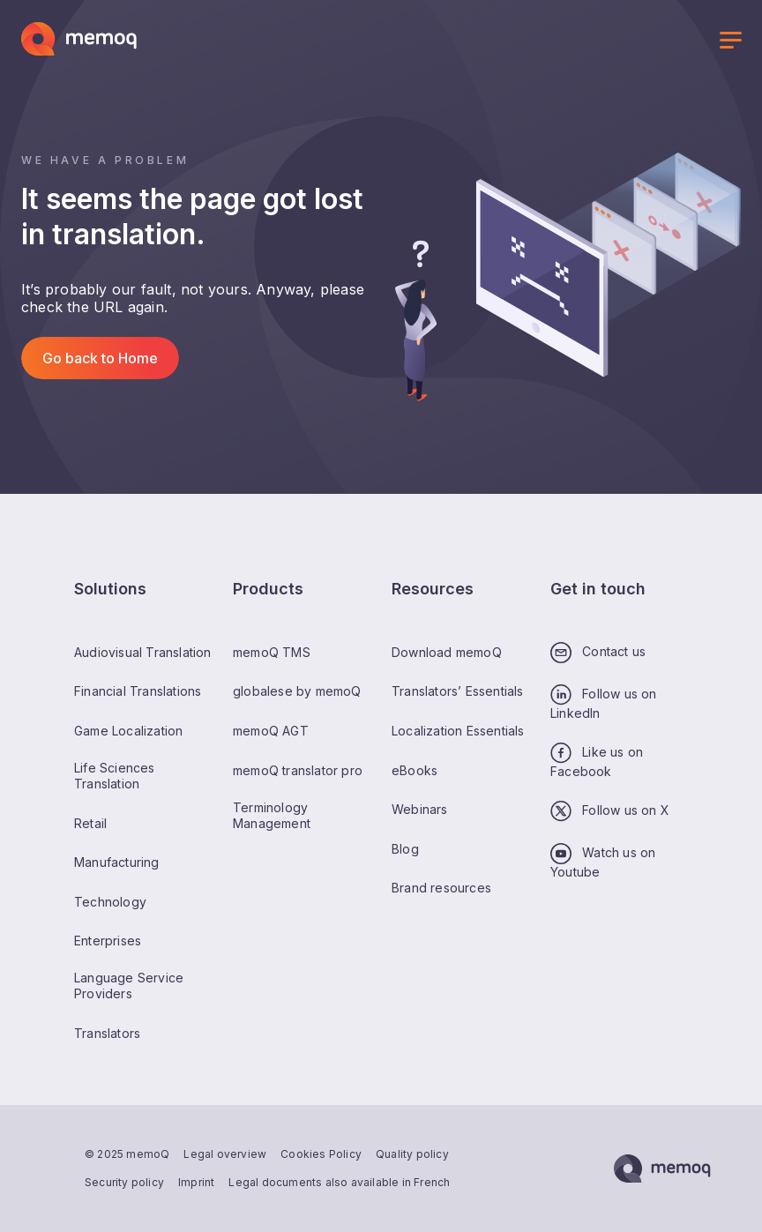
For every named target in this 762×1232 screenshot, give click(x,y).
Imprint (196, 1182)
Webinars (420, 809)
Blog (405, 848)
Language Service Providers (128, 985)
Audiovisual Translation (143, 652)
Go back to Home (100, 358)
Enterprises (107, 940)
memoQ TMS (271, 652)
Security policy (124, 1182)
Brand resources (441, 887)
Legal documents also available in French (339, 1182)
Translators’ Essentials (458, 690)
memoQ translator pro (297, 770)
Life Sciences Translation (114, 775)
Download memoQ (447, 652)
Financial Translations (137, 690)
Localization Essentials (458, 730)
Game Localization (128, 730)
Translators (107, 1033)
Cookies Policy (321, 1154)
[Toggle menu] (730, 42)
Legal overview (224, 1154)
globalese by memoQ (297, 690)
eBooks (414, 770)
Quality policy (412, 1154)
